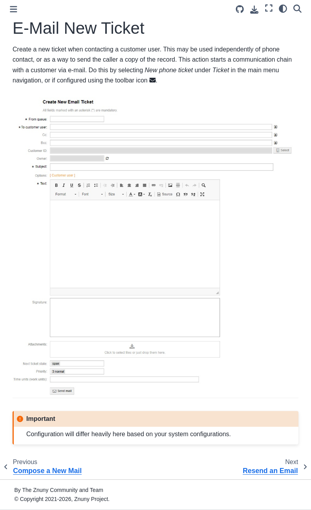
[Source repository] (240, 9)
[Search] (297, 8)
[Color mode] (283, 8)
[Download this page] (254, 9)
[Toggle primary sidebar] (13, 9)
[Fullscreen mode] (269, 8)
